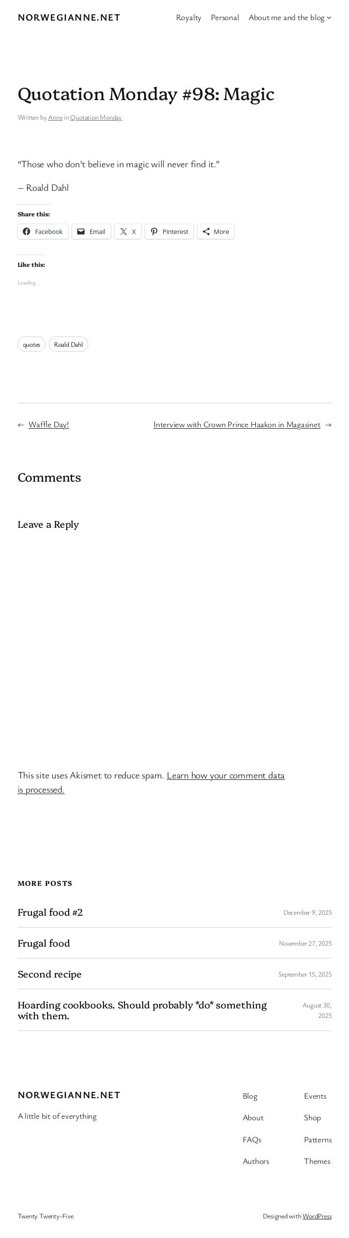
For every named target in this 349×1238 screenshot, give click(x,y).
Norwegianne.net (69, 17)
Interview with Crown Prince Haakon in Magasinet (237, 424)
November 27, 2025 (305, 943)
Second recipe (50, 973)
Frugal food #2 (50, 911)
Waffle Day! (48, 424)
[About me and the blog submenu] (328, 17)
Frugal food (44, 942)
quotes (32, 344)
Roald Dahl (68, 344)
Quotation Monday (96, 117)
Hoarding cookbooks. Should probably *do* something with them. (142, 1010)
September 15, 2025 (304, 974)
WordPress (316, 1215)
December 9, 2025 (307, 912)
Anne (55, 117)
